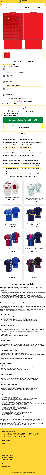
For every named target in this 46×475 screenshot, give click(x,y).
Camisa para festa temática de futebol (11, 165)
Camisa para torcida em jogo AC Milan (31, 165)
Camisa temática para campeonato (10, 173)
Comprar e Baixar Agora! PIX (23, 120)
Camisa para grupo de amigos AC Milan (12, 171)
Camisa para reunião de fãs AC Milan (11, 163)
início (3, 443)
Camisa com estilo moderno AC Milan (11, 157)
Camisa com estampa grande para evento (30, 168)
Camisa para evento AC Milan (9, 147)
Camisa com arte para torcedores (30, 160)
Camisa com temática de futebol (26, 155)
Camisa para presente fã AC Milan (30, 157)
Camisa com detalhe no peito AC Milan (11, 160)
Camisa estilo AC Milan (8, 136)
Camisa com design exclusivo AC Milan (31, 163)
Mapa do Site (6, 466)
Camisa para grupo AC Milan (25, 147)
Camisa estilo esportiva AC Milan (31, 171)
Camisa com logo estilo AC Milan (10, 150)
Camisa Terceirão (7, 455)
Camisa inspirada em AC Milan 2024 (11, 142)
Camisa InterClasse (8, 445)
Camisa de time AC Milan (27, 144)
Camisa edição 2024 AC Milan (9, 155)
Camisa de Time (7, 459)
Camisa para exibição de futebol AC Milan (30, 173)
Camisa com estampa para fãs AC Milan (30, 150)
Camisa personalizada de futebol (10, 168)
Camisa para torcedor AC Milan (23, 136)
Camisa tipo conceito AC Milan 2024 (11, 144)
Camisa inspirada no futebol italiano (11, 152)
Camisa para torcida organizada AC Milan (31, 152)
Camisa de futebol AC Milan (9, 139)
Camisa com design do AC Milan (25, 139)
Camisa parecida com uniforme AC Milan (31, 142)
